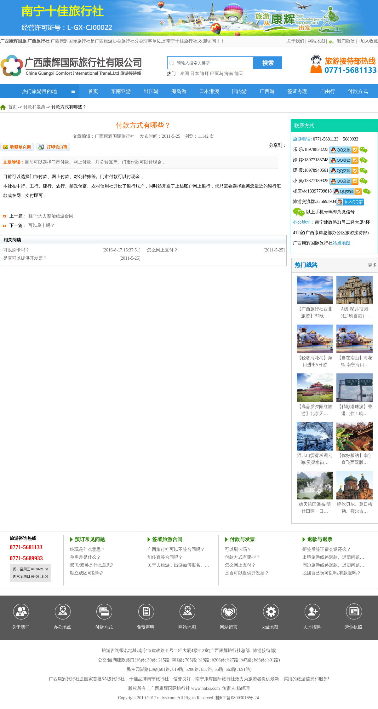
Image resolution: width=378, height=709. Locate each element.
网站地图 (316, 41)
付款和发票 (34, 107)
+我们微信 (345, 41)
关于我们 (295, 41)
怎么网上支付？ (162, 250)
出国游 (151, 91)
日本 (194, 73)
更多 (373, 265)
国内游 (239, 91)
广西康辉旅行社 (64, 679)
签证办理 (297, 91)
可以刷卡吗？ (41, 225)
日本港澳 (209, 91)
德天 (238, 73)
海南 (228, 73)
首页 (93, 91)
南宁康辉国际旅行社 (215, 679)
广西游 (267, 91)
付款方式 (358, 91)
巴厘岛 (216, 73)
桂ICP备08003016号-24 (237, 697)
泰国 (184, 73)
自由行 (327, 91)
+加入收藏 (368, 41)
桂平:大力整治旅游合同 (51, 216)
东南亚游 (121, 91)
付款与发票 (242, 539)
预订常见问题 (90, 539)
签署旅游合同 (167, 539)
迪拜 (204, 73)
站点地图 (341, 243)
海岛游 (178, 91)
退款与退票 (319, 539)
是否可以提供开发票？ (25, 258)
